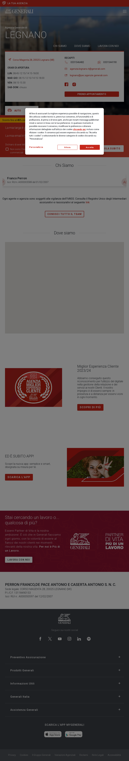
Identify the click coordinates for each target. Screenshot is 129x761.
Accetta (90, 147)
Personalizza (36, 147)
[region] (64, 131)
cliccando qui (79, 129)
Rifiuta (67, 147)
